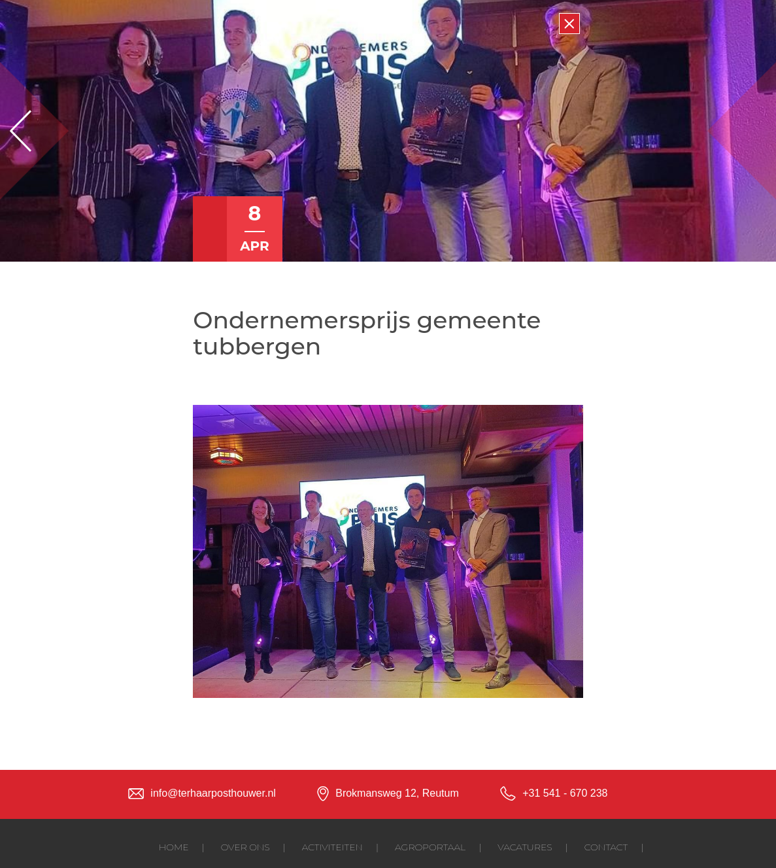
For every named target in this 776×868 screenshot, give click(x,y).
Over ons (245, 847)
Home (174, 847)
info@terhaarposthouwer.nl (212, 793)
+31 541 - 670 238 (564, 793)
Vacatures (525, 847)
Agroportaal (430, 847)
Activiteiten (332, 847)
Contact (606, 847)
